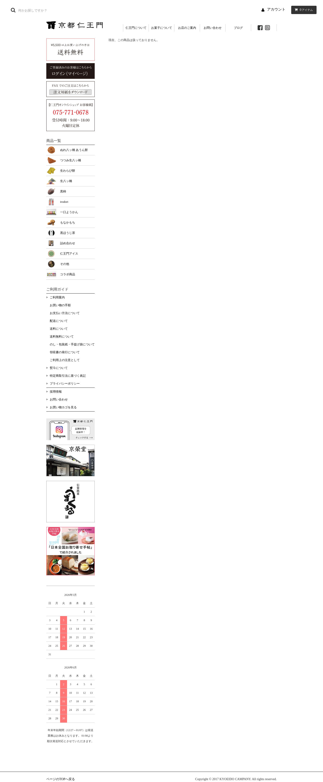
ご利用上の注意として (65, 360)
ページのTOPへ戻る (60, 779)
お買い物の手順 (60, 305)
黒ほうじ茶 (67, 233)
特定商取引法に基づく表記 (68, 375)
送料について (59, 328)
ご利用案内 (57, 297)
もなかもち (67, 222)
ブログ (238, 27)
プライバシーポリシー (65, 383)
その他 (64, 264)
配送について (59, 321)
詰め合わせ (67, 243)
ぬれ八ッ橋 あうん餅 (74, 150)
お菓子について (161, 27)
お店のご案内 (187, 27)
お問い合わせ (213, 27)
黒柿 (63, 191)
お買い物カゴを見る (63, 407)
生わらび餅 (67, 170)
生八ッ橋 (66, 181)
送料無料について (62, 336)
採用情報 (56, 391)
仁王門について (136, 27)
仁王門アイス (69, 253)
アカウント (276, 9)
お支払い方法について (65, 313)
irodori (64, 201)
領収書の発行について (65, 352)
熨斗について (59, 368)
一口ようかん (69, 212)
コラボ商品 (67, 274)
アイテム (303, 10)
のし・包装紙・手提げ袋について (72, 344)
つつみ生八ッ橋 (70, 160)
